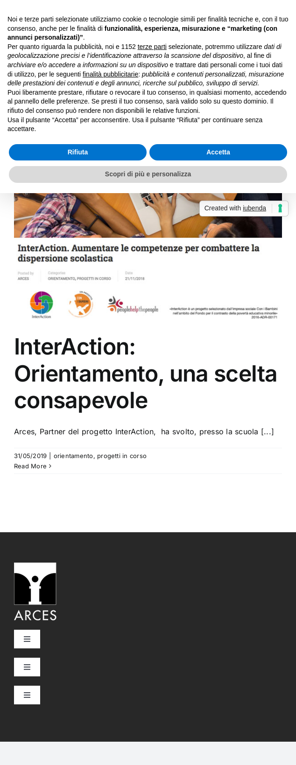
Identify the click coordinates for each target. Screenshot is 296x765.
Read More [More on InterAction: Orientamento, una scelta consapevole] (30, 466)
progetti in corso (122, 455)
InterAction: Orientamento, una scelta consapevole (146, 373)
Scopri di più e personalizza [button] (148, 174)
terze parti (152, 46)
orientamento (73, 455)
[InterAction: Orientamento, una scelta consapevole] (148, 224)
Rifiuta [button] (78, 152)
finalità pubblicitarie (110, 74)
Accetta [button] (218, 152)
